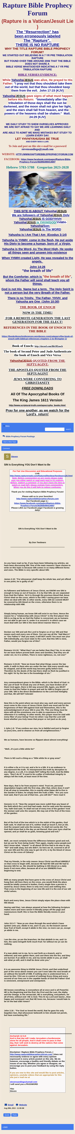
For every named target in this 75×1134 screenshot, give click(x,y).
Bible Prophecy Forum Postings (18, 436)
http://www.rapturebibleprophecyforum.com (37, 498)
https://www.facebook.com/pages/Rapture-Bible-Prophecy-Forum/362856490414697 (37, 504)
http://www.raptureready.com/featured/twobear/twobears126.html (41, 476)
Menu (6, 426)
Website (23, 1105)
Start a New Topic (9, 442)
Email (10, 1105)
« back (5, 1127)
